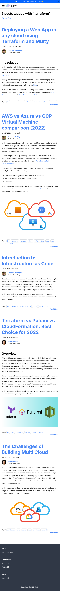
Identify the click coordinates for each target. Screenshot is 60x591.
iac (8, 102)
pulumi (27, 432)
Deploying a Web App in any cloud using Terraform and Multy (29, 35)
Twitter (5, 567)
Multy (35, 85)
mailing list (37, 189)
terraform (15, 102)
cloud (28, 102)
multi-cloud (11, 530)
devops (54, 102)
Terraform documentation (29, 95)
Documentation (7, 552)
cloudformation (25, 306)
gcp (52, 241)
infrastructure (37, 102)
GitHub (39, 1)
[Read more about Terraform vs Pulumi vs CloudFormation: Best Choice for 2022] (54, 435)
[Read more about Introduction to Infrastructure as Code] (54, 309)
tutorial (46, 102)
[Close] (58, 1)
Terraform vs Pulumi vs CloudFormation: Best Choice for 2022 (28, 326)
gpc (29, 530)
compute (23, 241)
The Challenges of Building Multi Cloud (25, 449)
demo (22, 102)
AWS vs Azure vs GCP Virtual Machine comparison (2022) (27, 122)
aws (47, 241)
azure (4, 243)
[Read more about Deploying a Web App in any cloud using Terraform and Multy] (54, 104)
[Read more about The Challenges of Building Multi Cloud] (54, 532)
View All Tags (6, 18)
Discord (5, 564)
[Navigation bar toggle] (3, 5)
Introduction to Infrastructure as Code (27, 260)
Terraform (5, 75)
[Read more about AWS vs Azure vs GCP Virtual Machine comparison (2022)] (54, 246)
